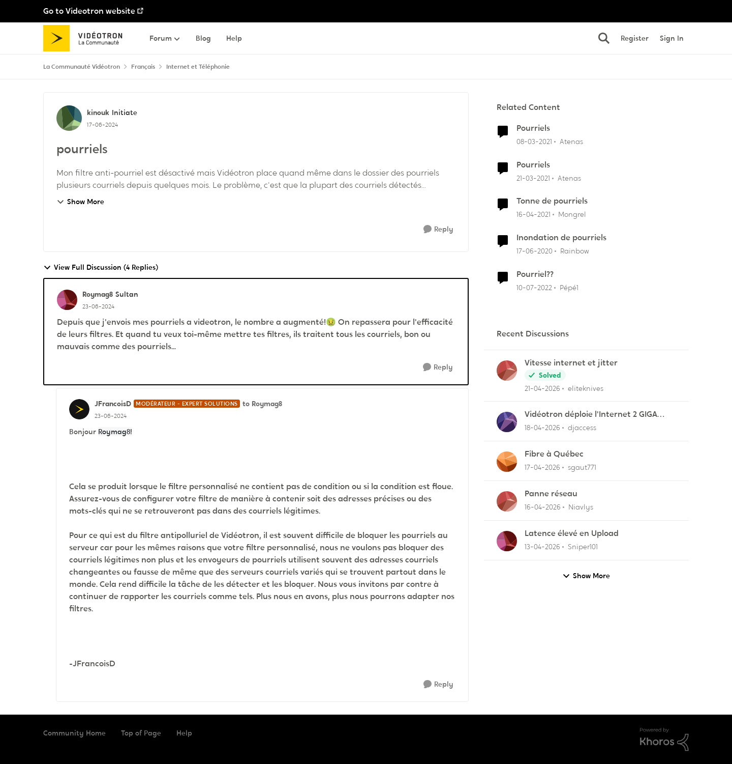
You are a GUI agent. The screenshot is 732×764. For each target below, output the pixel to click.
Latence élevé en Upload (572, 533)
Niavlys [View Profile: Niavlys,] (580, 507)
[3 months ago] (542, 388)
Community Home (74, 733)
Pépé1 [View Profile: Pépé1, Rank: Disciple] (569, 287)
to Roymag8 (262, 403)
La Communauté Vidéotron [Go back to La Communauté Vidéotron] (81, 67)
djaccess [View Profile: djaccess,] (582, 427)
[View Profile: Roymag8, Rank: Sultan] (67, 300)
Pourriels (533, 128)
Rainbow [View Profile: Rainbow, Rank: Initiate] (574, 251)
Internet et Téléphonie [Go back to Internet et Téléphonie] (198, 67)
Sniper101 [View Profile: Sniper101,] (583, 546)
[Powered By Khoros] (664, 739)
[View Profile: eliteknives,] (507, 370)
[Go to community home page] (86, 38)
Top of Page (141, 733)
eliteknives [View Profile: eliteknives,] (585, 387)
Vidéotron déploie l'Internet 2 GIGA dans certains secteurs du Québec (591, 414)
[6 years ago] (534, 251)
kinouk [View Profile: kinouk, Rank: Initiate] (98, 112)
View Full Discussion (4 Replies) (100, 267)
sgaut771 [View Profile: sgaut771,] (582, 467)
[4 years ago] (534, 287)
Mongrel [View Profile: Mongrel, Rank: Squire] (572, 214)
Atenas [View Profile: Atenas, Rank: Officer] (571, 141)
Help (184, 733)
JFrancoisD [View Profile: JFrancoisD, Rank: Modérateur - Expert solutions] (113, 403)
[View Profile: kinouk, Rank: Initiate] (69, 118)
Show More (80, 201)
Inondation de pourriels (561, 238)
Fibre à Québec (554, 454)
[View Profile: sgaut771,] (507, 461)
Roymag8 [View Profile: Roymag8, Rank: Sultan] (97, 294)
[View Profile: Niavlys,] (507, 501)
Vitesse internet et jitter (571, 363)
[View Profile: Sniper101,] (507, 541)
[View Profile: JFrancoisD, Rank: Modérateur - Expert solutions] (79, 409)
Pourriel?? (535, 274)
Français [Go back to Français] (143, 67)
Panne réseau (551, 494)
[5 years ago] (534, 141)
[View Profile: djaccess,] (507, 422)
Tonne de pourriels (552, 201)
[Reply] (438, 229)
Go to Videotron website (89, 11)
